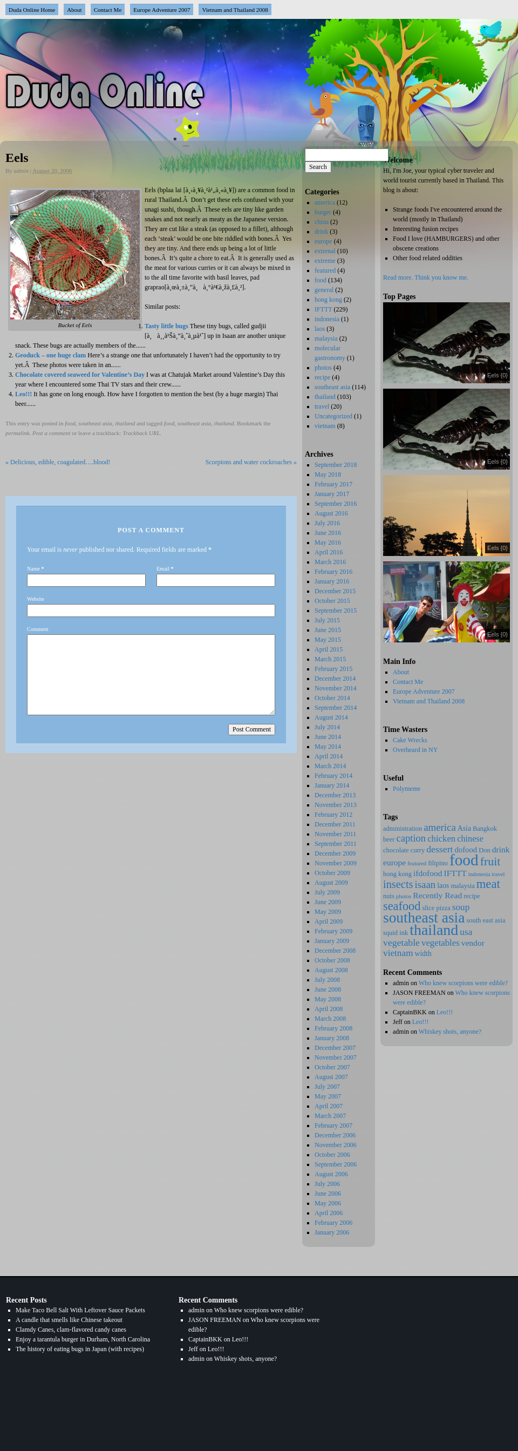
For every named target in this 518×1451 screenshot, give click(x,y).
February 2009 (333, 931)
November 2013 (336, 805)
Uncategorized (333, 416)
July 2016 (327, 523)
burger (323, 212)
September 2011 (336, 843)
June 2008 (328, 989)
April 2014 (329, 756)
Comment (37, 629)
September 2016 (336, 503)
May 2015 (328, 639)
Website (35, 599)
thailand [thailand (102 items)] (434, 929)
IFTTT (323, 309)
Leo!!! (23, 394)
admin (21, 170)
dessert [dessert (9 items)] (439, 849)
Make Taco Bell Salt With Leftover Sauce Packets (80, 1310)
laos (320, 329)
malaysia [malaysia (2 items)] (462, 886)
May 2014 (328, 746)
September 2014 (336, 707)
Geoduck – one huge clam (50, 355)
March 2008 (330, 1018)
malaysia (326, 338)
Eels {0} (497, 375)
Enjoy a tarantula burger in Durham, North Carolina (83, 1339)
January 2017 (332, 494)
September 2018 (336, 465)
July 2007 (327, 1086)
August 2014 (331, 717)
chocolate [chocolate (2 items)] (396, 850)
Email (162, 569)
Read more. (398, 277)
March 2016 (330, 562)
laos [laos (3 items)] (443, 886)
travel (322, 406)
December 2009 (335, 853)
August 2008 (331, 970)
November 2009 (336, 863)
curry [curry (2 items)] (418, 850)
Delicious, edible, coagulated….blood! (58, 462)
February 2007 (333, 1125)
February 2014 (333, 775)
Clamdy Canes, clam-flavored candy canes (71, 1329)
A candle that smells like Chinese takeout (69, 1320)
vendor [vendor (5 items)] (473, 942)
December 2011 (335, 824)
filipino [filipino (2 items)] (438, 863)
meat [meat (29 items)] (488, 884)
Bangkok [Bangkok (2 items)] (485, 828)
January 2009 (332, 941)
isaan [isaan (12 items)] (425, 884)
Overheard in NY (415, 750)
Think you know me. (441, 277)
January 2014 (332, 785)
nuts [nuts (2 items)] (388, 896)
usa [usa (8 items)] (466, 932)
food (70, 423)
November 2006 (336, 1145)
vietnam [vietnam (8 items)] (398, 953)
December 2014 (335, 678)
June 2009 (328, 902)
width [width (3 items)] (423, 954)
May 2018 (328, 474)
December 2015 (335, 591)
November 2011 (335, 834)
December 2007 (335, 1048)
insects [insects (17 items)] (398, 884)
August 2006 (331, 1174)
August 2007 (331, 1077)
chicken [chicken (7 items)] (441, 838)
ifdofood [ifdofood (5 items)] (427, 873)
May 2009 (328, 912)
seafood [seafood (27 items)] (401, 906)
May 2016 (328, 542)
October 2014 (332, 698)
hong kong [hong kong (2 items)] (397, 874)
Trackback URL (141, 433)
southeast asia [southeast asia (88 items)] (424, 918)
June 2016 (328, 533)
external (325, 251)
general (324, 290)
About (74, 9)
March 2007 (330, 1116)
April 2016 (329, 552)
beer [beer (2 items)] (388, 839)
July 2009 (327, 892)
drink (321, 231)
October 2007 (332, 1067)
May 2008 (328, 999)
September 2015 (336, 610)
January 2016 (332, 581)
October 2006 (332, 1154)
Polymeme (406, 788)
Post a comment (51, 433)
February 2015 (333, 669)
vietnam (325, 426)
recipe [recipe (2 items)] (472, 896)
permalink (17, 433)
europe (323, 241)
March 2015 (330, 659)
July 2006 (327, 1184)
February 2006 (333, 1222)
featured (325, 270)
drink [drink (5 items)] (501, 849)
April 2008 (329, 1009)
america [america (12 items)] (440, 827)
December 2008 (335, 950)
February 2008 (333, 1028)
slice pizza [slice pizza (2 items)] (436, 908)
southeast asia (95, 423)
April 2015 (329, 649)
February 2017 (333, 484)
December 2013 (335, 795)
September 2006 (336, 1164)
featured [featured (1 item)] (416, 863)
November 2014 (336, 688)
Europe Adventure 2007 (161, 9)
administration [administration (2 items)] (402, 828)
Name (33, 569)
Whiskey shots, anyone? (450, 1031)
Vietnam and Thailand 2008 (235, 9)
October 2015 (332, 601)
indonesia (327, 319)
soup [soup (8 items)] (461, 907)
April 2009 (329, 921)
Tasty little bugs (166, 326)
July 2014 (327, 727)
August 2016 (331, 513)
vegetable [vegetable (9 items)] (401, 942)
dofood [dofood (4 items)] (465, 849)
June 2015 (328, 630)
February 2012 (333, 814)
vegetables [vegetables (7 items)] (440, 943)
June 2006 (328, 1193)
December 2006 (335, 1135)
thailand (125, 423)
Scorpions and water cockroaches (251, 462)
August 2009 (331, 882)
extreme (325, 261)
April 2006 (329, 1213)
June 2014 (328, 737)
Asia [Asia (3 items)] (464, 828)
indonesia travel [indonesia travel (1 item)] (486, 874)
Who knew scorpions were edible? (463, 983)
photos (323, 367)
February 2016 (333, 571)
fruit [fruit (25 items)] (490, 861)
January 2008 (332, 1038)
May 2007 (328, 1096)
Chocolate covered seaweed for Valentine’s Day (80, 374)
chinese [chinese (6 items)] (470, 839)
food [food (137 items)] (464, 860)
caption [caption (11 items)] (411, 838)
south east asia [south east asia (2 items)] (485, 920)
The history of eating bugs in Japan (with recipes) (80, 1349)
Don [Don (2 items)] (484, 850)
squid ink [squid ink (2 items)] (395, 933)
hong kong (328, 299)
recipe (322, 377)
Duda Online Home (32, 9)
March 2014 (330, 766)
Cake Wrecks (410, 740)
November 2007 (336, 1057)
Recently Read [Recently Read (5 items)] (437, 895)
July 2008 (327, 980)
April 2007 (329, 1106)
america (325, 202)
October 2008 (332, 960)
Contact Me (108, 9)
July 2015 (327, 620)
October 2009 (332, 873)
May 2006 (328, 1203)
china (322, 222)
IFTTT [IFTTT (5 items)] (455, 873)
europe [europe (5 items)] (394, 862)
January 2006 (332, 1232)
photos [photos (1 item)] (403, 896)
